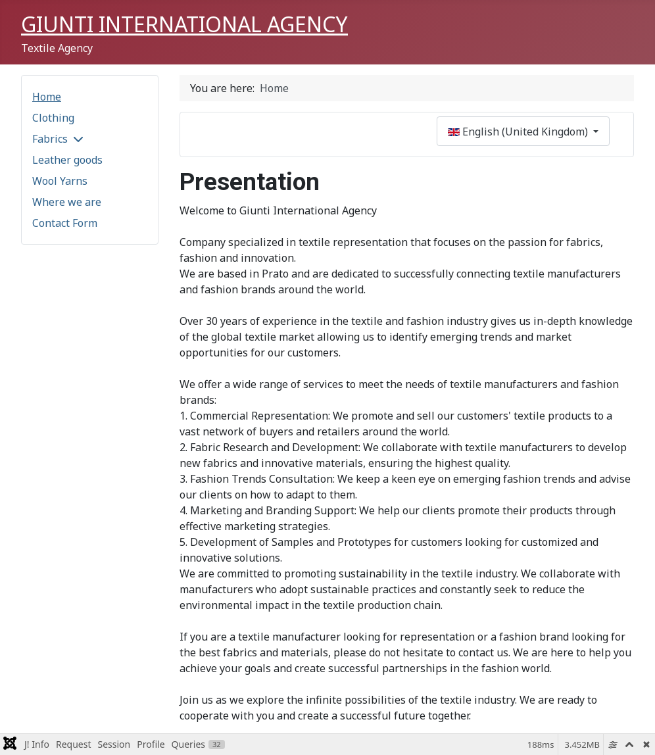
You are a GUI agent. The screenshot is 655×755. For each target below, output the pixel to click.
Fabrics (50, 139)
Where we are (66, 202)
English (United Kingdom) (519, 131)
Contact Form (64, 223)
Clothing (53, 117)
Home (46, 96)
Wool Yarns (59, 181)
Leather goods (67, 160)
